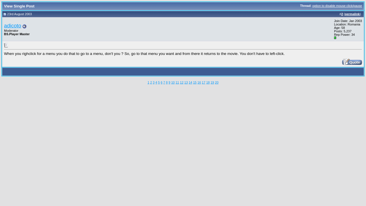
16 (199, 82)
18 (208, 82)
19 (212, 82)
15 (194, 82)
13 (186, 82)
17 (203, 82)
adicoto (12, 26)
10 (173, 82)
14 (190, 82)
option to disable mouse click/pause (337, 5)
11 (177, 82)
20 (216, 82)
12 (181, 82)
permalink (352, 14)
